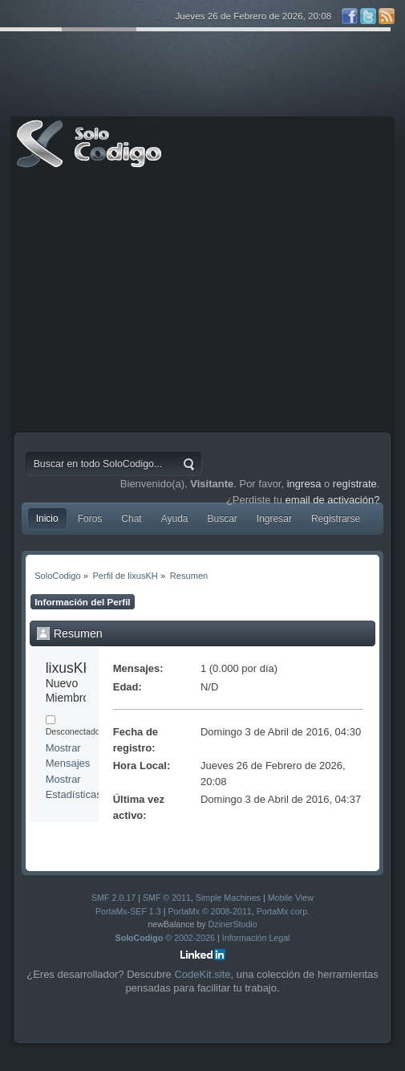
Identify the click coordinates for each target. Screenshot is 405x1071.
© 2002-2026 (165, 938)
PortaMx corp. (283, 911)
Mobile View (291, 897)
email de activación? (333, 500)
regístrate (355, 484)
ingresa (304, 484)
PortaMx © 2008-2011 (209, 911)
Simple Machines (228, 897)
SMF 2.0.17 (113, 897)
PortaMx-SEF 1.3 (128, 911)
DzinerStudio (233, 924)
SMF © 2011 (167, 897)
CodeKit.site (202, 974)
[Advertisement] (202, 304)
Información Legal (256, 938)
